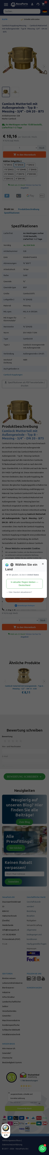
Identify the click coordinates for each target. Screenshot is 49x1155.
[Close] (43, 563)
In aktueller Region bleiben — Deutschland (24, 583)
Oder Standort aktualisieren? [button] (19, 592)
